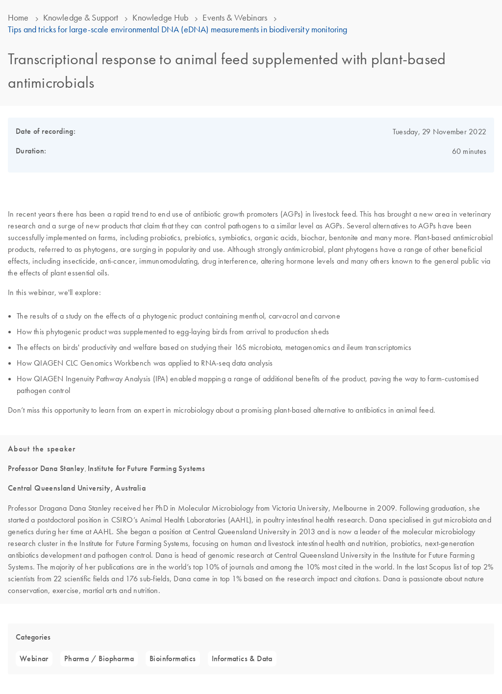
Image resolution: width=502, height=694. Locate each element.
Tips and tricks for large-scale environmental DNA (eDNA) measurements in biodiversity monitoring (177, 29)
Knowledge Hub (160, 17)
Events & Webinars (234, 17)
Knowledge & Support (81, 17)
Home (18, 17)
